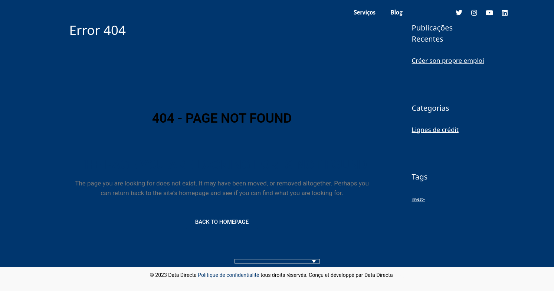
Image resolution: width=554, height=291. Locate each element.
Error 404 (97, 30)
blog (399, 275)
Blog (396, 12)
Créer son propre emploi (448, 60)
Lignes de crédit (435, 129)
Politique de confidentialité (228, 275)
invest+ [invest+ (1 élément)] (418, 199)
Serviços (365, 12)
